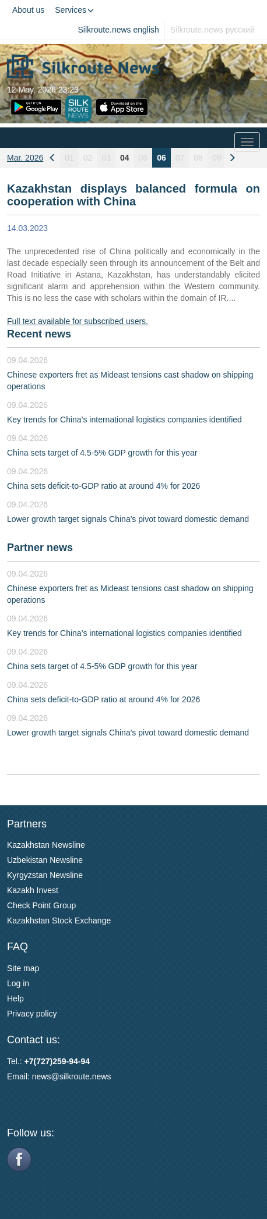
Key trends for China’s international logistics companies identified (124, 419)
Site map (23, 968)
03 (106, 157)
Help (15, 998)
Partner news (40, 547)
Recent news (39, 334)
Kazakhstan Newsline (46, 845)
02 (88, 157)
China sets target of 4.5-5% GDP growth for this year (102, 452)
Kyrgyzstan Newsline (45, 875)
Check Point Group (41, 905)
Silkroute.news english (118, 29)
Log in (18, 983)
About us (28, 10)
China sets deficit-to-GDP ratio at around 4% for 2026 (103, 486)
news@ (45, 1076)
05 (143, 157)
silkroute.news (85, 1076)
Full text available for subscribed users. (77, 321)
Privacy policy (32, 1013)
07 (180, 157)
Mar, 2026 (25, 157)
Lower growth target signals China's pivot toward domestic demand (128, 519)
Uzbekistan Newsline (45, 860)
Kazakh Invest (32, 890)
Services (74, 10)
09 (217, 157)
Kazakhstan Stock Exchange (59, 920)
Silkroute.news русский (212, 29)
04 (124, 157)
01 (69, 157)
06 (161, 157)
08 (198, 157)
